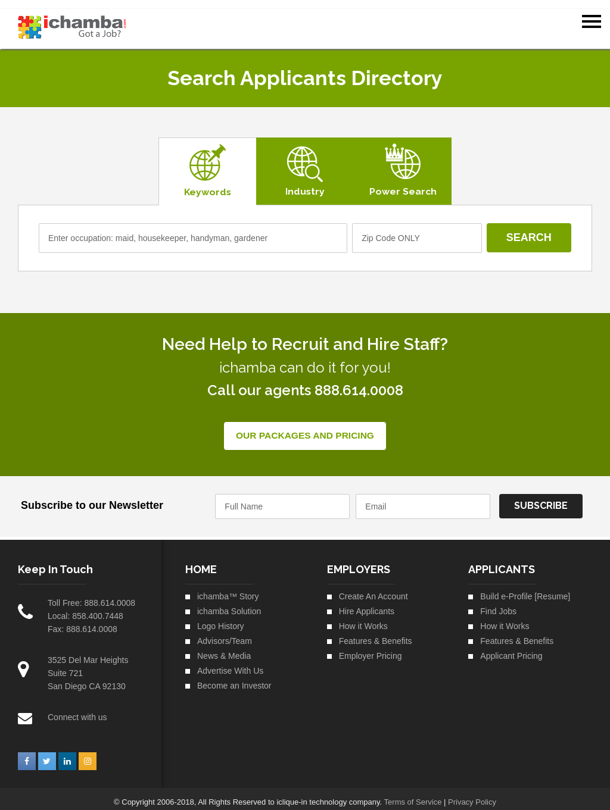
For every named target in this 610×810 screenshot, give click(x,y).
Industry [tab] (304, 183)
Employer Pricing (370, 648)
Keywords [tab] (206, 184)
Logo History (220, 619)
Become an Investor (234, 678)
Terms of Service (413, 794)
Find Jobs (498, 604)
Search (528, 230)
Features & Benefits (375, 634)
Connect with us (77, 710)
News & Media (224, 648)
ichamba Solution (229, 604)
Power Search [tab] (402, 183)
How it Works (363, 619)
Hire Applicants (366, 604)
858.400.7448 (97, 609)
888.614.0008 (109, 596)
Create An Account (373, 589)
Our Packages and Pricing (305, 429)
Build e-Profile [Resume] (525, 589)
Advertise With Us (230, 663)
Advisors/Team (224, 634)
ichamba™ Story (228, 589)
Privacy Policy (472, 794)
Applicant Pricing (511, 648)
